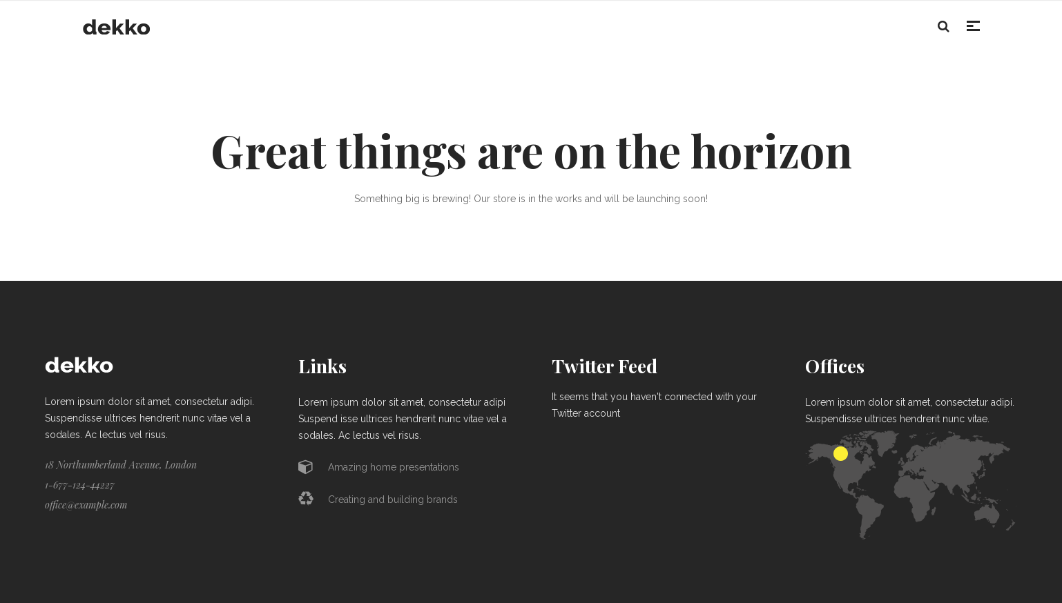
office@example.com (86, 504)
